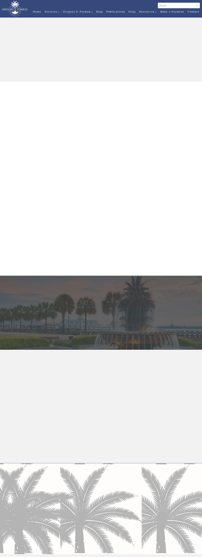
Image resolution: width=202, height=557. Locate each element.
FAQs (132, 11)
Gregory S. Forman (78, 11)
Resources (148, 11)
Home (37, 11)
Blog (99, 11)
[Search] (179, 5)
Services (52, 11)
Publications (115, 11)
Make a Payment (172, 11)
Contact (193, 11)
